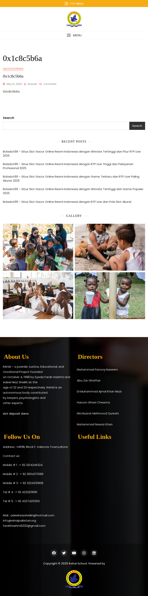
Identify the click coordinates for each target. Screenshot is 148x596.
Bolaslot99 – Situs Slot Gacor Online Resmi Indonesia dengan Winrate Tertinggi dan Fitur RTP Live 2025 (72, 153)
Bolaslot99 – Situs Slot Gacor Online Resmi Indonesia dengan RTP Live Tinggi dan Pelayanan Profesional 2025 (68, 166)
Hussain (32, 84)
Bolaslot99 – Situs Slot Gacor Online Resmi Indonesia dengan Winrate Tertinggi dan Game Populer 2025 (73, 191)
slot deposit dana (16, 414)
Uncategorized (13, 69)
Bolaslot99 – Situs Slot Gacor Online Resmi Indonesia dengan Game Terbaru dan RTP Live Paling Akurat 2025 (71, 178)
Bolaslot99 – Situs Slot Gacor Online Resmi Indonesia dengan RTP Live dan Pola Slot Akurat (67, 202)
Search (8, 118)
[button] (74, 35)
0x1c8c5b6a (13, 76)
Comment (50, 84)
